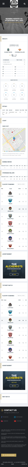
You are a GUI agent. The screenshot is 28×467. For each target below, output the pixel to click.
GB (26, 188)
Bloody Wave (10, 246)
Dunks (10, 165)
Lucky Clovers (10, 231)
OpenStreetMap (17, 151)
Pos (2, 188)
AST (20, 165)
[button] (14, 138)
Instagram (18, 417)
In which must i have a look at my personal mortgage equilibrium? (13, 434)
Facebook (4, 417)
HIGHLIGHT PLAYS (5, 165)
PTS (14, 165)
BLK (25, 165)
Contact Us (24, 464)
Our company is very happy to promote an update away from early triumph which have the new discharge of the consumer (13, 437)
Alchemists (10, 209)
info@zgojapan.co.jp (11, 412)
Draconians (10, 239)
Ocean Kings (10, 216)
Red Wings (10, 224)
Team (10, 188)
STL (22, 165)
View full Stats (21, 184)
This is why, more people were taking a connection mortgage (12, 442)
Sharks (10, 201)
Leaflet (6, 151)
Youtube (17, 421)
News (12, 464)
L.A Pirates (10, 194)
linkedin (4, 421)
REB (17, 165)
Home (2, 464)
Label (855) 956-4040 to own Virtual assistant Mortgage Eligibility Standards (13, 430)
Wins (19, 188)
